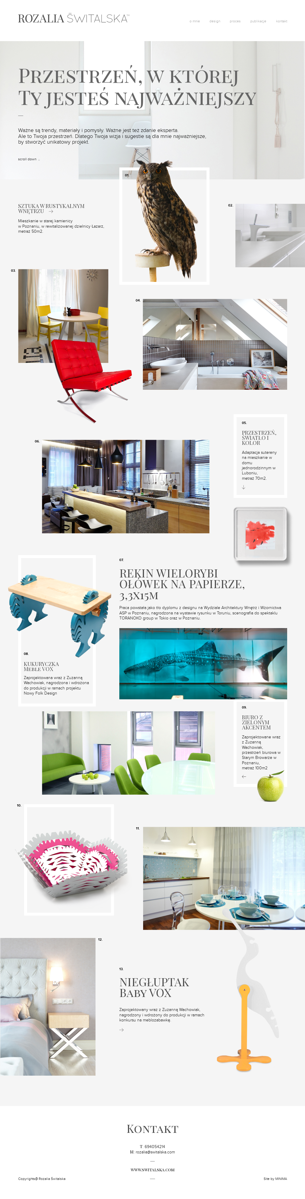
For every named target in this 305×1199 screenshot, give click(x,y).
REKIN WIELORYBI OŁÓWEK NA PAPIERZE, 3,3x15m (182, 583)
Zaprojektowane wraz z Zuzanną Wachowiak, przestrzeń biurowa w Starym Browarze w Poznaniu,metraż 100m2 (261, 753)
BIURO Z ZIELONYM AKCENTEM (256, 722)
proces (235, 21)
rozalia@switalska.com (155, 1152)
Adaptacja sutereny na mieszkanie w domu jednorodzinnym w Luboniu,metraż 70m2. (259, 465)
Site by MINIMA (275, 1179)
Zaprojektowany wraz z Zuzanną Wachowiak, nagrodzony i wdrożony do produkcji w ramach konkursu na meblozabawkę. (161, 1015)
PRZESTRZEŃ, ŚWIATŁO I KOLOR (259, 438)
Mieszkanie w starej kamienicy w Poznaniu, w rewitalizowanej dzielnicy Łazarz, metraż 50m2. (61, 226)
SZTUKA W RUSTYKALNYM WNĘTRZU (51, 208)
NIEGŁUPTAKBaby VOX (154, 987)
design (214, 21)
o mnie (195, 21)
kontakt (281, 21)
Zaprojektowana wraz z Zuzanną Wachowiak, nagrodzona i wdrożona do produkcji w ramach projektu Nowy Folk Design (56, 685)
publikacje (258, 21)
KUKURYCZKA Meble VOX (41, 666)
